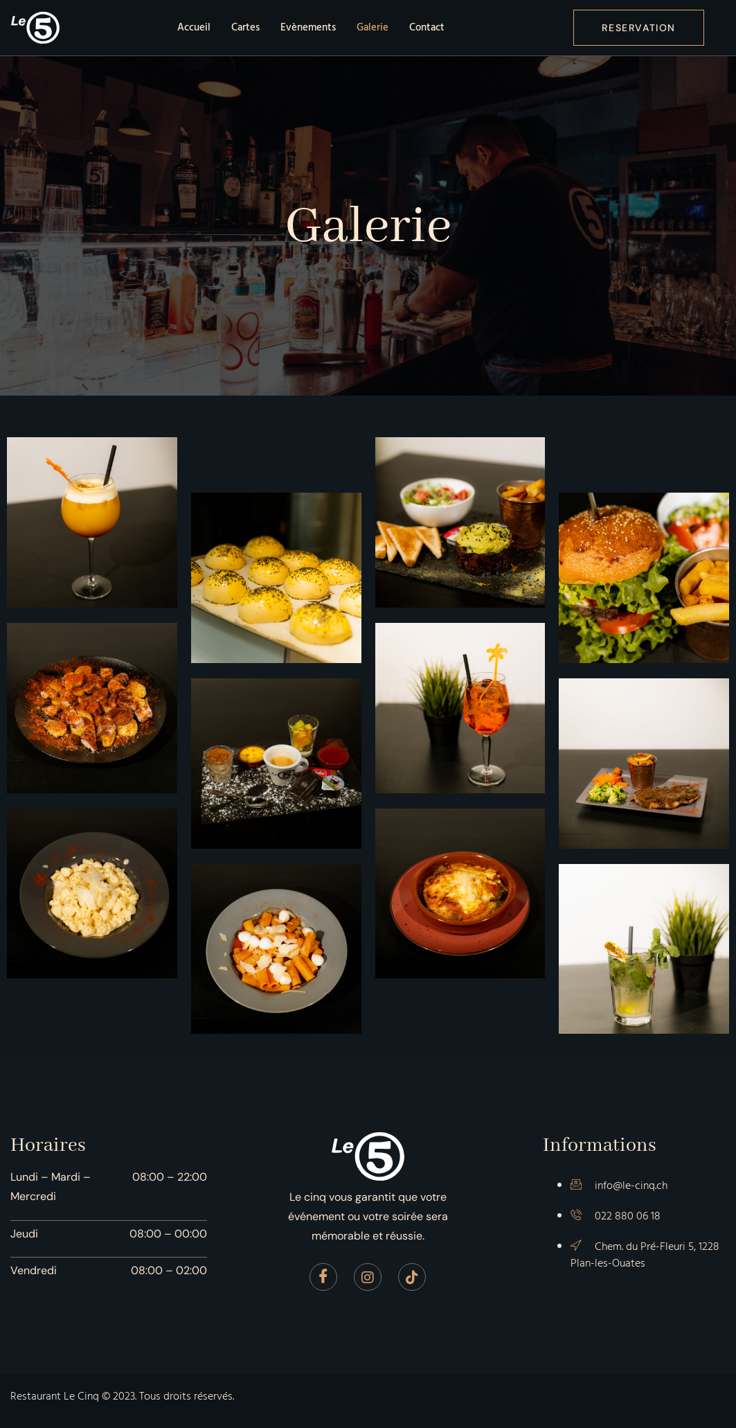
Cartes (245, 27)
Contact (427, 27)
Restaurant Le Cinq (54, 1396)
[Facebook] (323, 1277)
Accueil (193, 27)
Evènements (308, 27)
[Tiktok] (412, 1277)
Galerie (372, 27)
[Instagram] (368, 1277)
